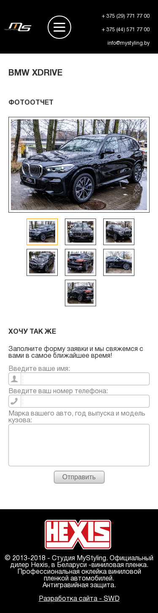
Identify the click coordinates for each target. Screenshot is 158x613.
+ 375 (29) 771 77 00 (126, 16)
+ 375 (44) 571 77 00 (126, 29)
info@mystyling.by (128, 43)
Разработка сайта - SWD (79, 599)
